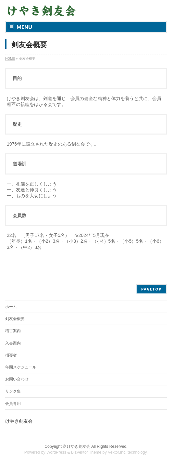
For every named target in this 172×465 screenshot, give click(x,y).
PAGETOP (151, 289)
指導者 (11, 355)
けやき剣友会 (78, 446)
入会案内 (13, 343)
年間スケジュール (20, 367)
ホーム (11, 306)
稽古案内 (13, 331)
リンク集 (13, 391)
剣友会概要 (15, 318)
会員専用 (13, 403)
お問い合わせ (17, 379)
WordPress (56, 452)
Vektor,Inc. (117, 452)
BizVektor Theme (86, 452)
